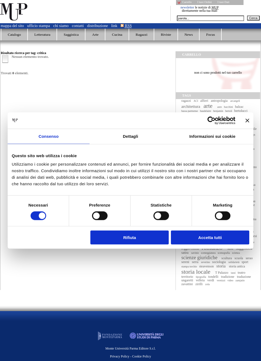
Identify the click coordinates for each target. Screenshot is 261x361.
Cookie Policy (141, 356)
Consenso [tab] (48, 136)
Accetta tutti (210, 237)
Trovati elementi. (15, 73)
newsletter (187, 7)
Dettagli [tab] (130, 136)
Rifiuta (129, 237)
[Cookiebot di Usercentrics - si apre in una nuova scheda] (211, 120)
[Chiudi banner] (247, 120)
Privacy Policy (119, 356)
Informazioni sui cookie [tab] (212, 136)
